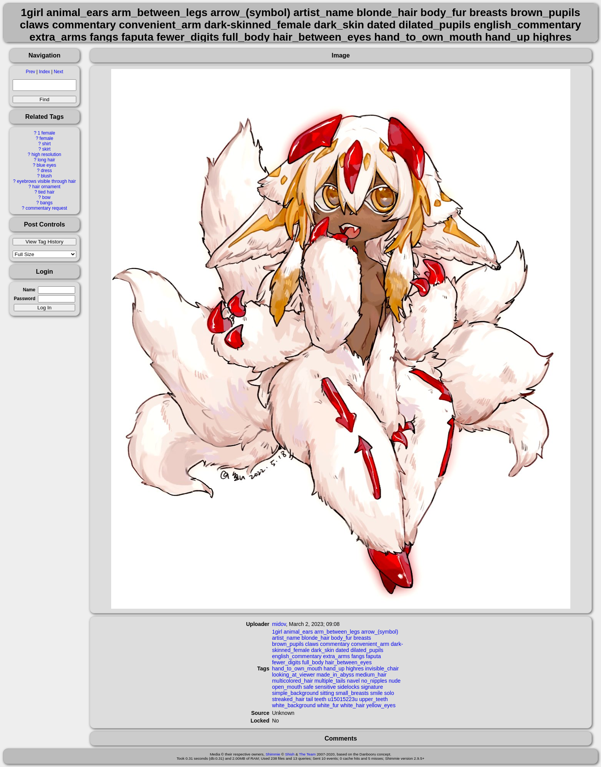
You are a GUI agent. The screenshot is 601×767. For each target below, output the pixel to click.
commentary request (46, 208)
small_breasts (351, 693)
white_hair (352, 705)
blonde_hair (316, 638)
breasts (362, 638)
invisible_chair (382, 668)
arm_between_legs (337, 632)
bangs (46, 202)
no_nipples (374, 681)
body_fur (341, 638)
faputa (373, 656)
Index (44, 71)
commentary (335, 644)
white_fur (328, 705)
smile (376, 693)
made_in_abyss (335, 675)
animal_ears (298, 632)
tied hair (46, 192)
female (46, 138)
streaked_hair (288, 699)
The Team (307, 754)
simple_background (295, 693)
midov (279, 624)
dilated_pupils (366, 650)
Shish (290, 754)
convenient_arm (370, 644)
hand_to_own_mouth (297, 668)
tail (309, 699)
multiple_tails (329, 681)
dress (46, 170)
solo (389, 693)
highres (355, 668)
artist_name (286, 638)
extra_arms (336, 656)
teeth (320, 699)
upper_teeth (373, 699)
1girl (277, 632)
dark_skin (322, 650)
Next (58, 71)
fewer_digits (286, 662)
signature (372, 687)
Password (24, 298)
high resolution (46, 154)
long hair (46, 160)
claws (312, 644)
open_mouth (287, 687)
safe (308, 687)
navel (353, 681)
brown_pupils (288, 644)
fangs (358, 656)
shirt (46, 143)
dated (342, 650)
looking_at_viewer (293, 675)
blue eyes (46, 165)
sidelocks (348, 687)
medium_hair (371, 675)
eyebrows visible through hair (46, 181)
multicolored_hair (292, 681)
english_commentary (297, 656)
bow (46, 197)
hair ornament (46, 186)
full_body (312, 662)
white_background (294, 705)
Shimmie (273, 754)
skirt (46, 149)
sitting (327, 693)
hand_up (334, 668)
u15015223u (343, 699)
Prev (30, 71)
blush (46, 176)
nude (395, 681)
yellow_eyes (381, 705)
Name (29, 289)
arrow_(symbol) (379, 632)
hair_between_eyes (348, 662)
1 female (46, 133)
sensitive (325, 687)
